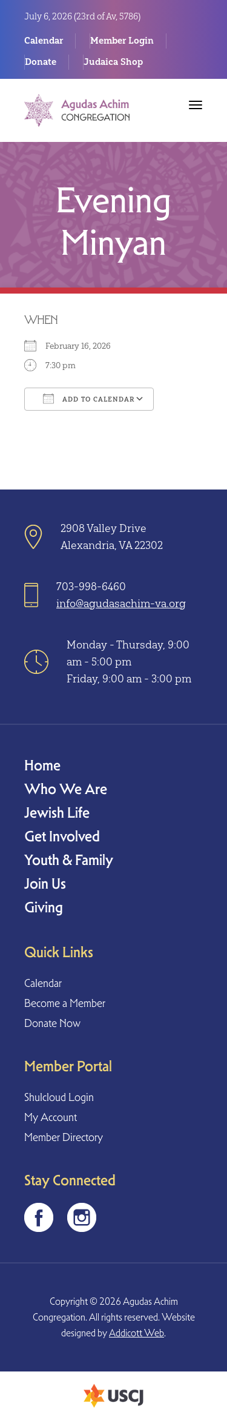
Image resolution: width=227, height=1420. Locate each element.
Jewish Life (57, 812)
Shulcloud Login (59, 1097)
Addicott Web (136, 1333)
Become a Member (64, 1003)
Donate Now (52, 1023)
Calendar (43, 40)
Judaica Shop (113, 61)
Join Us (45, 883)
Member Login (122, 40)
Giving (43, 907)
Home (42, 765)
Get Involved (62, 836)
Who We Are (65, 789)
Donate (40, 61)
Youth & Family (68, 860)
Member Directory (63, 1137)
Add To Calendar (89, 398)
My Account (50, 1117)
